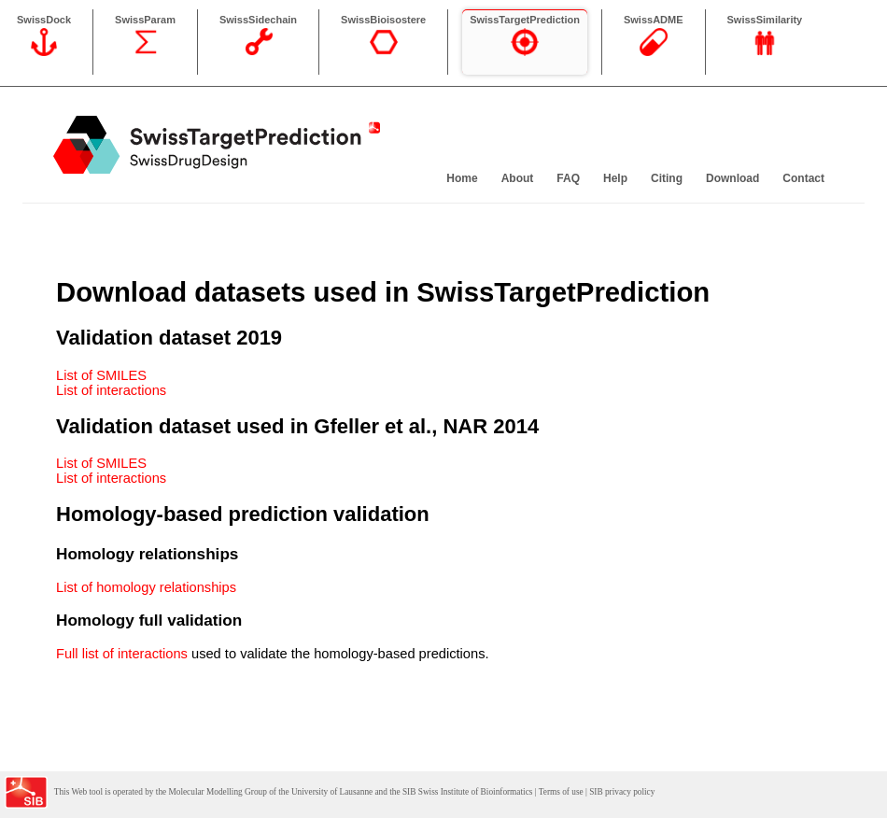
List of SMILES (101, 375)
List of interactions (111, 390)
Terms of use (561, 792)
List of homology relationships (146, 587)
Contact (803, 178)
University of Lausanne (332, 792)
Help (615, 178)
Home (461, 178)
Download (732, 178)
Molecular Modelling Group (217, 792)
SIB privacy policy (622, 792)
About (517, 178)
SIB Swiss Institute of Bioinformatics (467, 792)
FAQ (568, 178)
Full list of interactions (122, 653)
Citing (667, 178)
